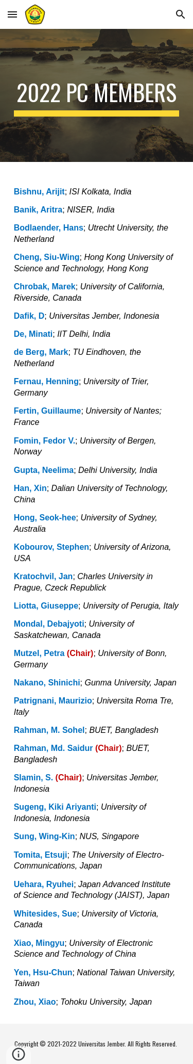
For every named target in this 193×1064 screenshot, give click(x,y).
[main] (97, 95)
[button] (12, 14)
